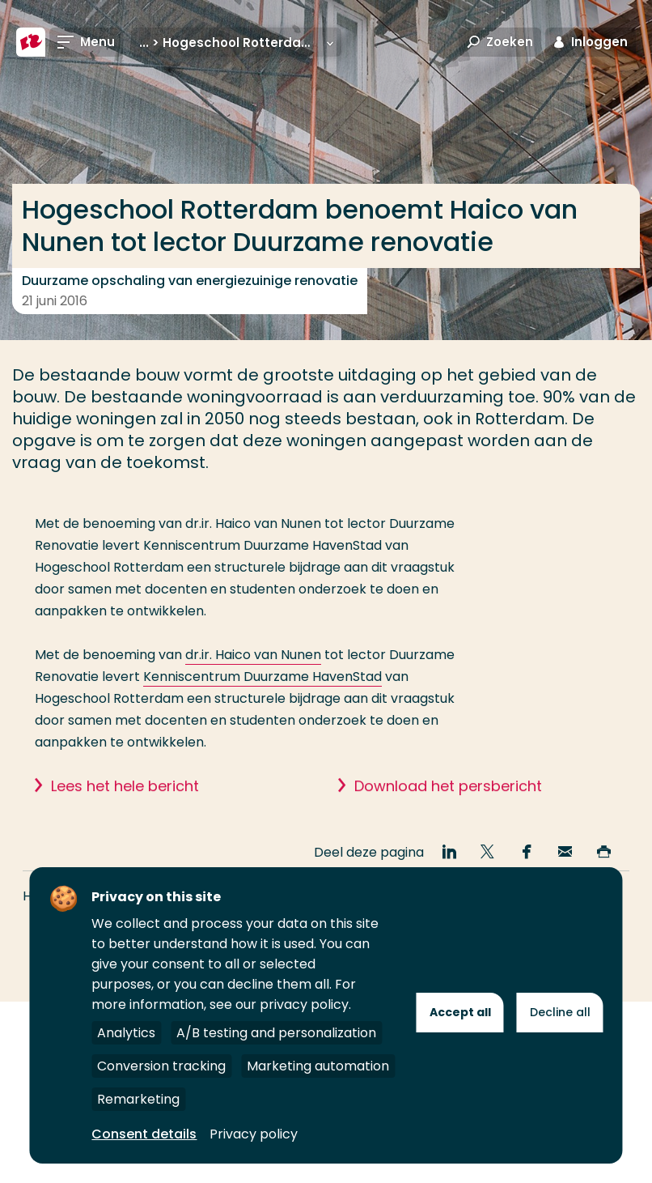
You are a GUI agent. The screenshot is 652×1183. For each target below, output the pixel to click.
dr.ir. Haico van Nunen (253, 654)
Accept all (460, 1012)
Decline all (560, 1012)
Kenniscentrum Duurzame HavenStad (262, 676)
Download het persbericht (448, 808)
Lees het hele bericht (125, 808)
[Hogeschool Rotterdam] (30, 42)
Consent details (144, 1134)
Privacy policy (254, 1134)
